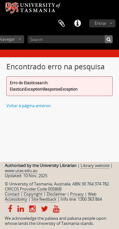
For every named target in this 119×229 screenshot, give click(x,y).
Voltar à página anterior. (29, 105)
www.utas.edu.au (21, 170)
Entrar (100, 23)
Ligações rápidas (77, 23)
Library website (95, 165)
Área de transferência (61, 23)
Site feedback (43, 199)
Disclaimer (56, 194)
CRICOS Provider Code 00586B (33, 189)
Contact (12, 194)
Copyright (33, 194)
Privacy (77, 194)
